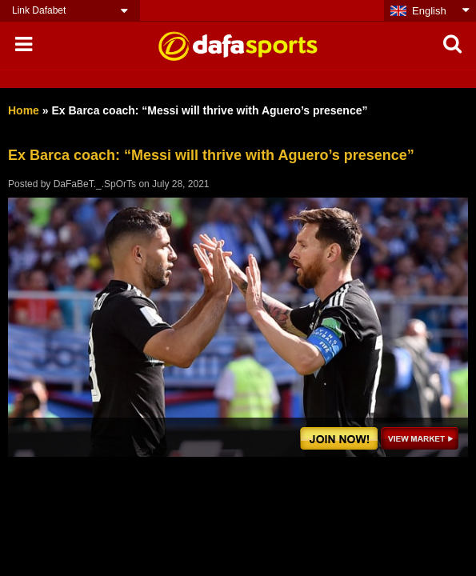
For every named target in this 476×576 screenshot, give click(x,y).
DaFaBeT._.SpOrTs (95, 184)
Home (23, 110)
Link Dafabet (39, 10)
